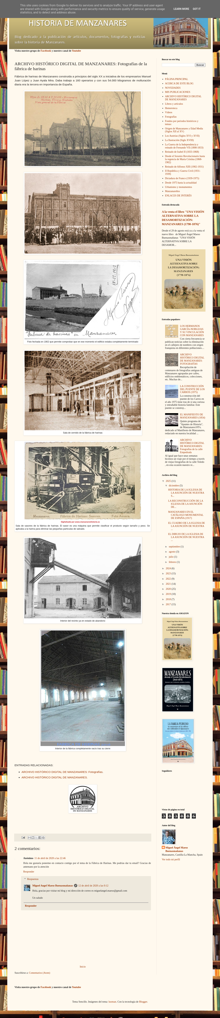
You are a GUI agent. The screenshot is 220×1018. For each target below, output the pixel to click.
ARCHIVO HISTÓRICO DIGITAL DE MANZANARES (183, 98)
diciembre (174, 485)
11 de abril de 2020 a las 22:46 (50, 858)
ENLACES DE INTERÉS (178, 195)
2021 (169, 583)
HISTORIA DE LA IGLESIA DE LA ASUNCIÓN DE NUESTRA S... (186, 492)
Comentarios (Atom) (39, 972)
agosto (172, 551)
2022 (169, 578)
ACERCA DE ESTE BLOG (179, 83)
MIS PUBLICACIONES (177, 92)
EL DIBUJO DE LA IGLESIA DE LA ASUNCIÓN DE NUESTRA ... (186, 537)
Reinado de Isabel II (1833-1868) (182, 151)
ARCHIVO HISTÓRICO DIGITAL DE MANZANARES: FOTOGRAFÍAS (192, 359)
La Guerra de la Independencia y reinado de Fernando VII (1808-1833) (184, 146)
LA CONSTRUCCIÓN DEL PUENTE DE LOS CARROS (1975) (192, 389)
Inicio (83, 966)
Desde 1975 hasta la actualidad (181, 182)
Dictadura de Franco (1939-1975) (182, 178)
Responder (28, 871)
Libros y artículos (174, 103)
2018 (169, 599)
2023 (169, 573)
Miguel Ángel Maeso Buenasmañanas (176, 849)
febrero (173, 562)
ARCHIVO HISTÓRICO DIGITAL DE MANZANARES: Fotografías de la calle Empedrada (192, 446)
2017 (169, 604)
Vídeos (168, 112)
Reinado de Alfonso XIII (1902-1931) (184, 166)
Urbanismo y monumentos (178, 187)
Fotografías (171, 116)
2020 (169, 589)
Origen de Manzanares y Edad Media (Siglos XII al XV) (184, 130)
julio (171, 556)
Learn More (181, 8)
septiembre (175, 546)
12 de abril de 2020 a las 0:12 (93, 885)
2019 (169, 594)
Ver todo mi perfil (171, 859)
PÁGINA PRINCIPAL (176, 79)
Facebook (46, 50)
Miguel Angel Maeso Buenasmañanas (52, 885)
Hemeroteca (171, 108)
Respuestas (32, 879)
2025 (169, 481)
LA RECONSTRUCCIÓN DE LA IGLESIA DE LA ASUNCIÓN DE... (185, 503)
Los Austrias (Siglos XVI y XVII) (182, 135)
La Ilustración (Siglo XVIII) (179, 140)
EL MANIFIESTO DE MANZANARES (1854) (192, 416)
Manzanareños (172, 191)
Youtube (76, 50)
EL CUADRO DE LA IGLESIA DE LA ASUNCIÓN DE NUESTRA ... (186, 526)
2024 (169, 568)
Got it (197, 8)
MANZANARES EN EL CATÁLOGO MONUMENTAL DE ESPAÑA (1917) (185, 515)
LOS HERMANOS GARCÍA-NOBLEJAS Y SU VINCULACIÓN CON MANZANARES (192, 330)
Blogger (143, 1001)
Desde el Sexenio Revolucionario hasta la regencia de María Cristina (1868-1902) (185, 159)
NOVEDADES (173, 87)
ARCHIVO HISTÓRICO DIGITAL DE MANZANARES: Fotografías (62, 771)
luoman (112, 1001)
